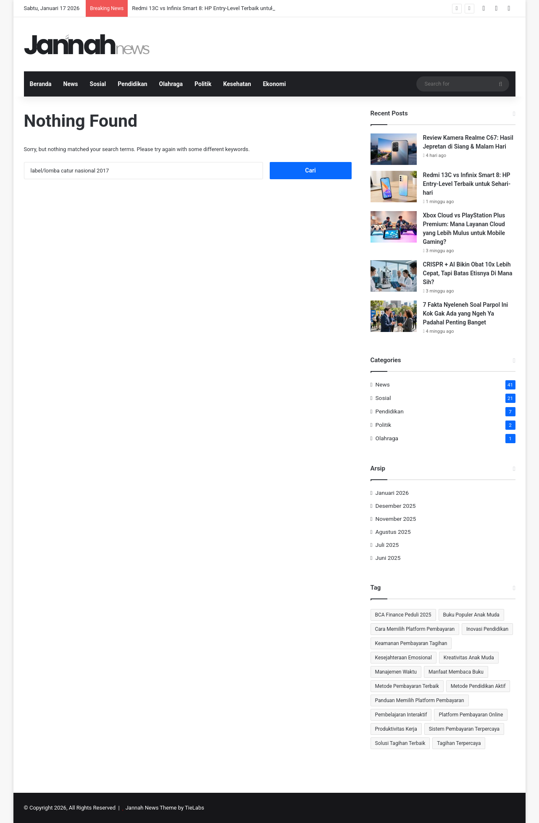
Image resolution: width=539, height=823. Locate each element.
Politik (203, 84)
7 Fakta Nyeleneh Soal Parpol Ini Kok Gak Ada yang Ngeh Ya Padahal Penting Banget (465, 313)
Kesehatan (237, 84)
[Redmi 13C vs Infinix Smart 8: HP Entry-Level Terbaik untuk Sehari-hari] (394, 186)
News (70, 84)
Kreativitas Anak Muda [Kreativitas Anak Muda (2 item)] (469, 658)
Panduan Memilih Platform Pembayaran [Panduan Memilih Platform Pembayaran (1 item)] (419, 700)
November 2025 (396, 518)
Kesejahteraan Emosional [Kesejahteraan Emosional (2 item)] (403, 658)
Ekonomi (274, 84)
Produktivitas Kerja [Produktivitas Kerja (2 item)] (396, 729)
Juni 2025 (388, 557)
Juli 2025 (387, 544)
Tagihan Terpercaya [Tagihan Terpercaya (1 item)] (459, 743)
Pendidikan (132, 84)
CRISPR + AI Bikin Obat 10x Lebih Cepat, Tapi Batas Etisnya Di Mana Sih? (468, 273)
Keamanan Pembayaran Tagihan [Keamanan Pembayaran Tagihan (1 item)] (411, 643)
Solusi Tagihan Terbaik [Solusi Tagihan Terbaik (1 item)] (400, 743)
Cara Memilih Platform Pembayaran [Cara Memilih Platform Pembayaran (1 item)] (415, 629)
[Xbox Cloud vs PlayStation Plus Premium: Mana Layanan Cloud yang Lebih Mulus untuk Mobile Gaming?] (394, 227)
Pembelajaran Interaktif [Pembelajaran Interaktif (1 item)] (401, 715)
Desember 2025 (396, 505)
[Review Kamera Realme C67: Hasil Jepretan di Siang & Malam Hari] (394, 149)
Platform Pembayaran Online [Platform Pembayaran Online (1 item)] (471, 715)
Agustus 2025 (393, 531)
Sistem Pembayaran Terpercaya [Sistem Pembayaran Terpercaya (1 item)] (464, 729)
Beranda (41, 84)
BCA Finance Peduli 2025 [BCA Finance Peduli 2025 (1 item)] (403, 615)
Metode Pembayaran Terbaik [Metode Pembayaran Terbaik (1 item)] (407, 686)
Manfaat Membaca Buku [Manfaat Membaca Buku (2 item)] (456, 672)
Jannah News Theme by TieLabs (165, 808)
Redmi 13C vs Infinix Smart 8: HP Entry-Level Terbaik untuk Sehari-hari (216, 8)
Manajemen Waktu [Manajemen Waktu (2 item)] (396, 672)
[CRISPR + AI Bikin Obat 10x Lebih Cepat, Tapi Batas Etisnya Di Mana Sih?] (394, 276)
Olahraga (171, 84)
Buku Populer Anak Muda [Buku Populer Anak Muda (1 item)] (471, 615)
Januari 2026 (392, 492)
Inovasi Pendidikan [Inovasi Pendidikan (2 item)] (487, 629)
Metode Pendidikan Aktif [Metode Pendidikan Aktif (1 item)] (478, 686)
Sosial (98, 84)
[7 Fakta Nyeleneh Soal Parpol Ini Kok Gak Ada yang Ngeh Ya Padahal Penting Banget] (394, 316)
